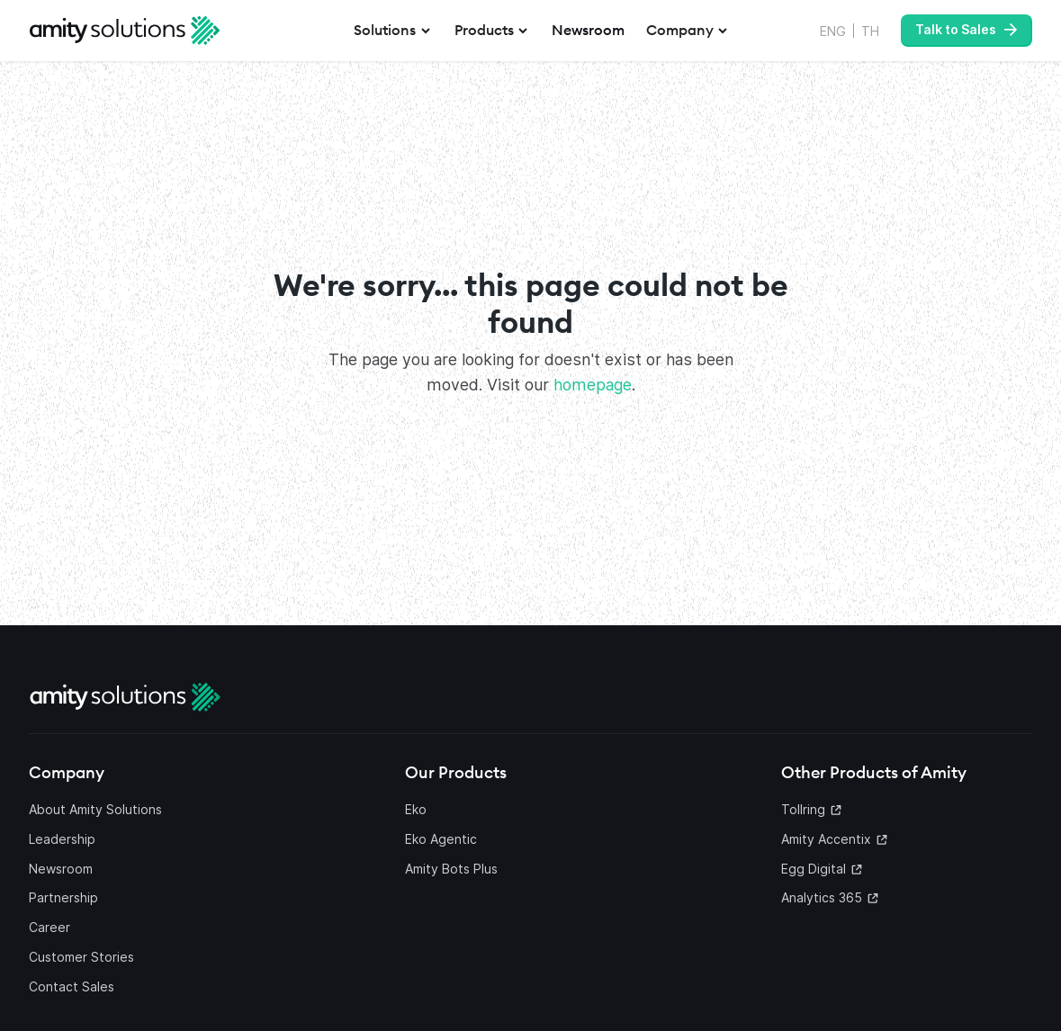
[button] (393, 30)
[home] (125, 30)
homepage (592, 384)
